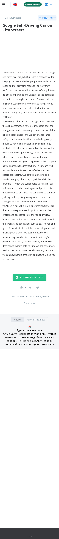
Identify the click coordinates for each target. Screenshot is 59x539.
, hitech (45, 296)
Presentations (24, 296)
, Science (36, 296)
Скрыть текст (47, 18)
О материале (29, 303)
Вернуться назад (12, 18)
